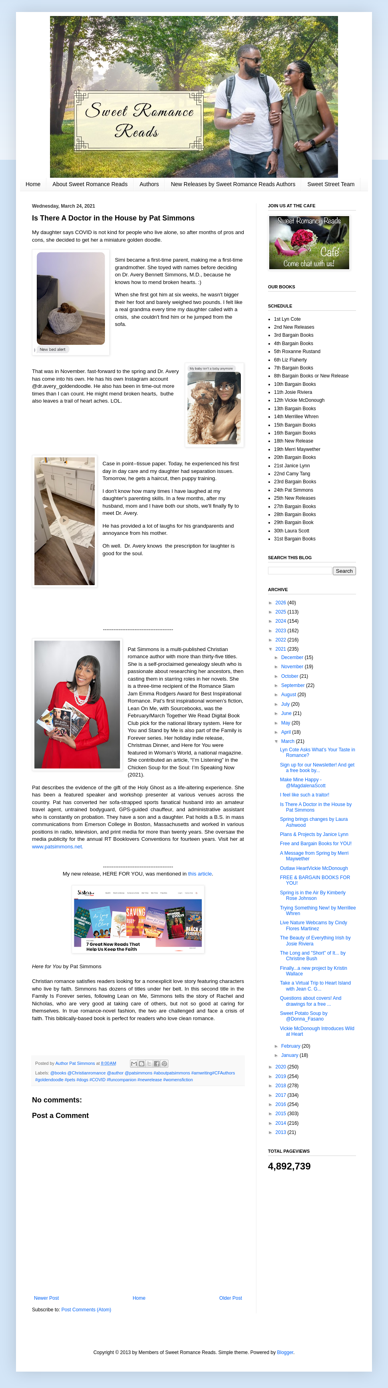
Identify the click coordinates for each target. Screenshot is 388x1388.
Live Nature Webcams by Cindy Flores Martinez (313, 925)
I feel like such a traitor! (304, 795)
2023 (282, 630)
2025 (282, 612)
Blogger (285, 1352)
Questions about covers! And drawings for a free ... (310, 1001)
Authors (149, 184)
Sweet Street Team (330, 184)
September (293, 685)
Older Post (230, 1298)
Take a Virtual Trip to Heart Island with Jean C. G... (315, 985)
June (287, 713)
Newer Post (46, 1298)
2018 (282, 1085)
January (290, 1055)
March (288, 741)
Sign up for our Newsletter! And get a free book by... (317, 767)
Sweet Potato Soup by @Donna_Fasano (304, 1016)
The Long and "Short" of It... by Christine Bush (313, 955)
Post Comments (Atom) (86, 1310)
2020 (282, 1067)
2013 (282, 1132)
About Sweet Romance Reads (90, 184)
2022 (282, 640)
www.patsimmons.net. (57, 847)
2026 (282, 603)
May (286, 723)
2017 (282, 1095)
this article (200, 874)
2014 (282, 1123)
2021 (282, 649)
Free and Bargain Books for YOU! (316, 843)
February (291, 1046)
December (293, 657)
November (293, 666)
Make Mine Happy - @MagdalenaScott (303, 782)
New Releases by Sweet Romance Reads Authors (233, 184)
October (290, 676)
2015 (282, 1113)
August (289, 694)
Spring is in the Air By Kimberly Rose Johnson (313, 895)
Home (33, 184)
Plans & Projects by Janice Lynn (314, 834)
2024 (282, 621)
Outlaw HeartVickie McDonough (314, 868)
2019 (282, 1076)
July (286, 704)
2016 (282, 1104)
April (286, 732)
